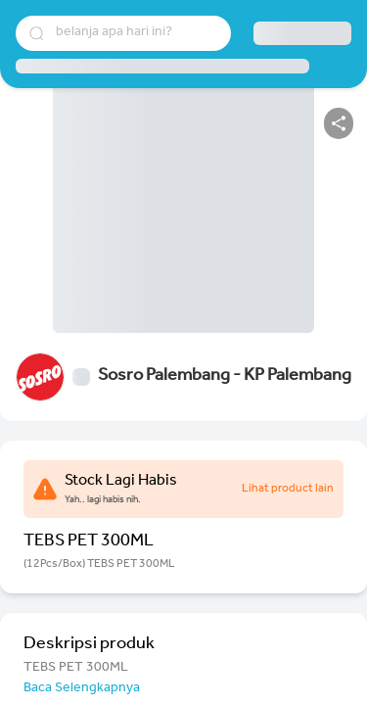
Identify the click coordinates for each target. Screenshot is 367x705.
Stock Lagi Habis (121, 482)
